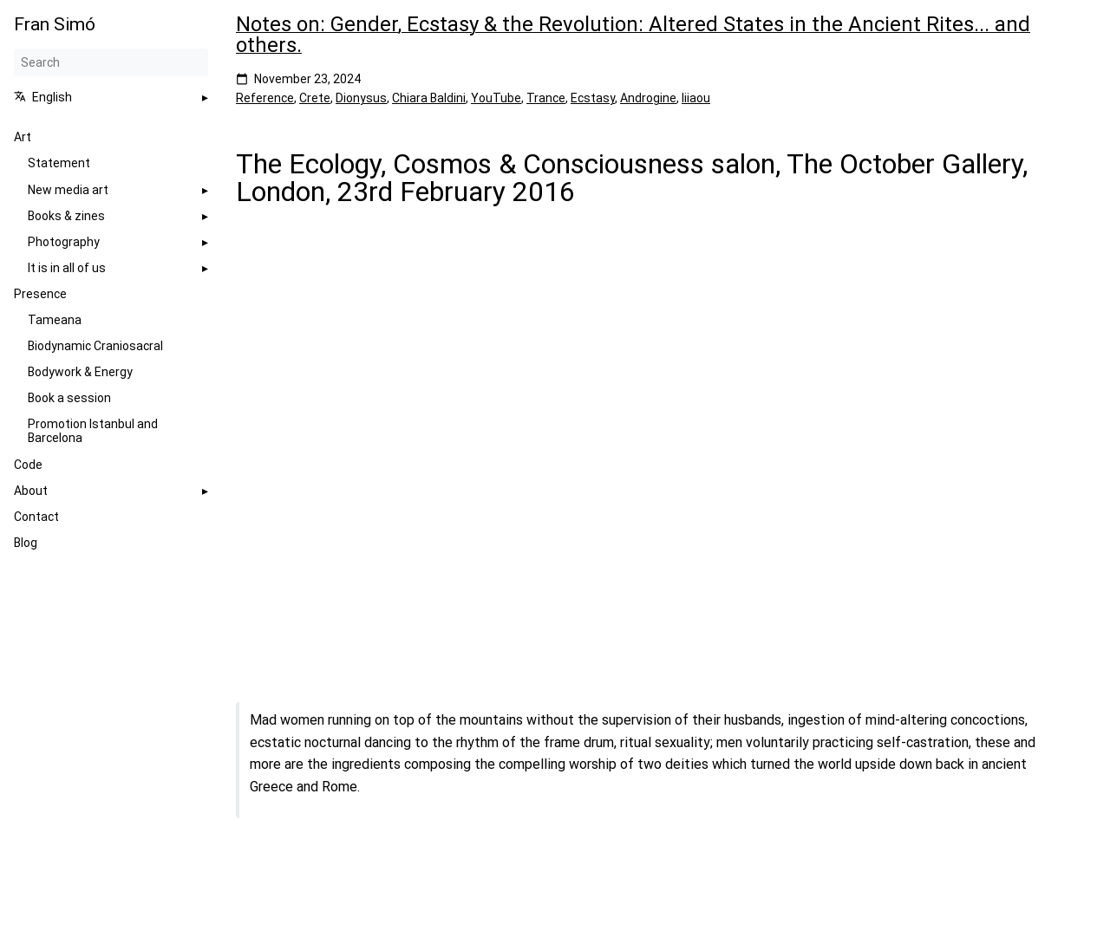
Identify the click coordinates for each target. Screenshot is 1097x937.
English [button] (43, 97)
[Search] (111, 62)
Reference (265, 98)
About (31, 491)
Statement (59, 163)
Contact (36, 517)
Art (22, 137)
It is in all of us (67, 268)
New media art (68, 190)
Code (28, 465)
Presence (40, 294)
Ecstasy (593, 98)
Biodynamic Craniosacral (95, 346)
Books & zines (66, 216)
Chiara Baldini (429, 98)
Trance (545, 98)
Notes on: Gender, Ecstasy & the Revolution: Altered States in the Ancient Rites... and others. (633, 34)
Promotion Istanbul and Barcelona (93, 431)
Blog (25, 543)
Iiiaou (696, 98)
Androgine (648, 98)
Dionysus (361, 98)
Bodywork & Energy (80, 372)
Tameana (55, 320)
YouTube (496, 98)
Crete (314, 98)
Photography (64, 242)
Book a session (69, 398)
